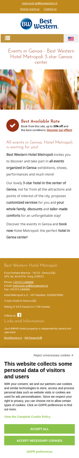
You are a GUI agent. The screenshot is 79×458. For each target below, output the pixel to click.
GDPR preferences (40, 451)
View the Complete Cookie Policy (27, 416)
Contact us (50, 9)
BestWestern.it (13, 338)
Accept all (39, 429)
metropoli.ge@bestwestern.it (39, 3)
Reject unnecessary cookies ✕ (54, 355)
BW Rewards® (33, 338)
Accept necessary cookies (39, 440)
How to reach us (30, 9)
